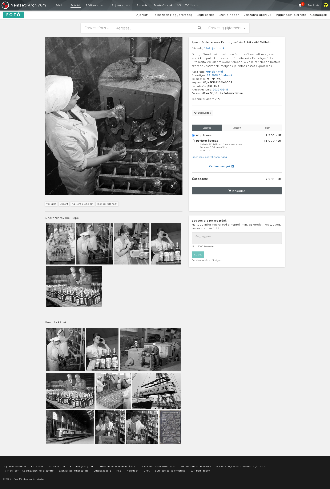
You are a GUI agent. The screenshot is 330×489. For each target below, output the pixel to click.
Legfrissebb (205, 15)
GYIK (147, 470)
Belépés (313, 5)
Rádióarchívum (96, 5)
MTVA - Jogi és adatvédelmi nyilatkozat (241, 466)
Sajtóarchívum (122, 5)
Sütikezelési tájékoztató (170, 470)
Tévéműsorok (163, 5)
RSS (118, 470)
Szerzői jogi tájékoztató (74, 470)
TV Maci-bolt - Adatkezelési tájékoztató (28, 470)
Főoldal (61, 5)
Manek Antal (214, 71)
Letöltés (206, 127)
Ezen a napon (229, 15)
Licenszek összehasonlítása (209, 156)
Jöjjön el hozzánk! (14, 466)
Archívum (23, 5)
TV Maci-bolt (194, 5)
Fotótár (76, 5)
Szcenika (143, 5)
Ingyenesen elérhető (290, 15)
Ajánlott (142, 15)
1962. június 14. (214, 48)
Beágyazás (202, 112)
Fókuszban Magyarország (172, 15)
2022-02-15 (220, 89)
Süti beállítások (200, 470)
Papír (267, 127)
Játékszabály (102, 470)
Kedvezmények (221, 166)
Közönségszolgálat (82, 466)
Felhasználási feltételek (196, 466)
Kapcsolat (37, 466)
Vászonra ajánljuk (257, 15)
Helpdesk (132, 470)
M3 (179, 5)
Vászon (237, 127)
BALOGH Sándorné (220, 75)
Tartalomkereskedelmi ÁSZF (117, 466)
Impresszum (57, 466)
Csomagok (318, 15)
